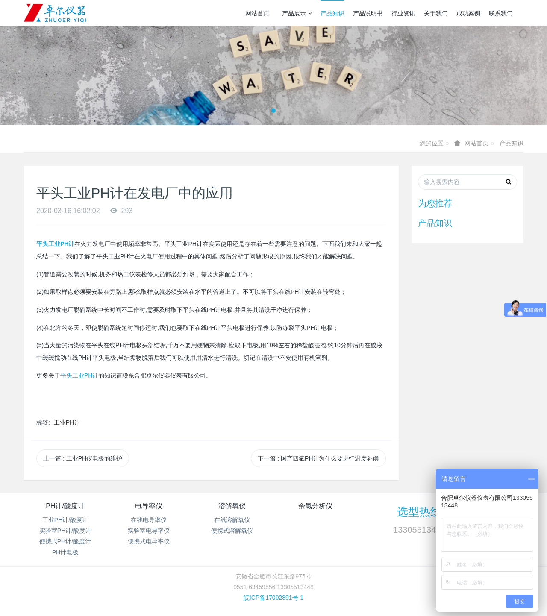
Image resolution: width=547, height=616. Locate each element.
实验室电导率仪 (149, 530)
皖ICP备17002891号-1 (273, 597)
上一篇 (82, 458)
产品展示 (297, 13)
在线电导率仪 (149, 519)
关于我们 (436, 13)
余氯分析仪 (315, 506)
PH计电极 (65, 552)
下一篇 (318, 458)
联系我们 (501, 13)
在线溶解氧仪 (232, 519)
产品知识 (332, 13)
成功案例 (468, 13)
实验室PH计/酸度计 (65, 530)
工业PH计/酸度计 (65, 519)
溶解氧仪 (232, 506)
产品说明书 (368, 13)
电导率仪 (148, 506)
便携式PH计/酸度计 (65, 541)
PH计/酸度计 (65, 506)
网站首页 (257, 13)
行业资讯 (403, 13)
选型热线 (419, 511)
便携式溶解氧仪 (232, 530)
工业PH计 (67, 422)
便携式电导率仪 (149, 541)
